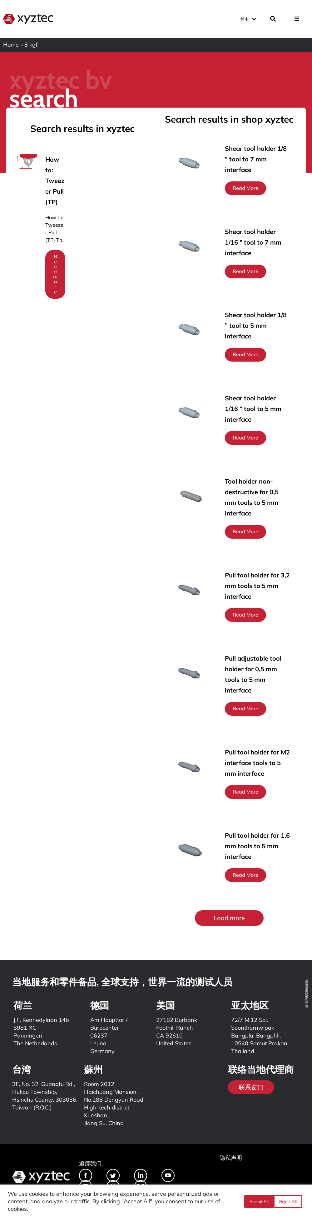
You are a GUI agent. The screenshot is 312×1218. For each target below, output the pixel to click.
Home (11, 44)
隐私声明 (231, 1157)
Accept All (289, 1201)
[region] (156, 1201)
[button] (229, 918)
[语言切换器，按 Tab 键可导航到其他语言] (247, 18)
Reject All (258, 1201)
